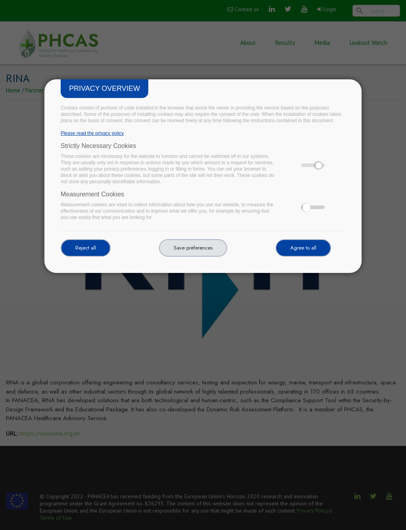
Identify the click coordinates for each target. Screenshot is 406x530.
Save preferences (193, 248)
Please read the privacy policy (92, 133)
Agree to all (303, 248)
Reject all (85, 248)
